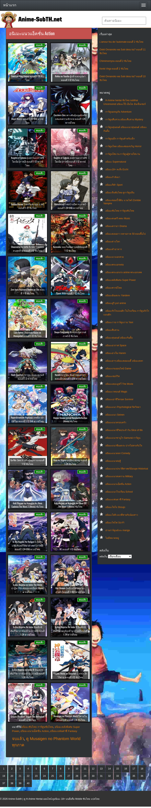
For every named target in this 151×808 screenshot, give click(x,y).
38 (12, 783)
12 (93, 768)
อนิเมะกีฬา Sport (113, 184)
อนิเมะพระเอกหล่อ (114, 264)
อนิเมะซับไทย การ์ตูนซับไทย (119, 210)
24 (44, 776)
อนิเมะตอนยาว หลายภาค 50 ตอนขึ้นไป (125, 233)
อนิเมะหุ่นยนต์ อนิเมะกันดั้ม (119, 337)
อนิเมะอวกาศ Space (115, 345)
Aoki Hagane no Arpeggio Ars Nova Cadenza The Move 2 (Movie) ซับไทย (27, 504)
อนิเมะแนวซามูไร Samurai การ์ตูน (122, 437)
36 (142, 776)
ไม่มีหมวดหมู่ (112, 538)
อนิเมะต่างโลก (112, 241)
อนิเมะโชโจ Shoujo (115, 507)
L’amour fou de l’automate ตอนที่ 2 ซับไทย (121, 41)
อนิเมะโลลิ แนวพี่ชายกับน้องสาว (121, 515)
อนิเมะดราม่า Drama (116, 226)
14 (109, 768)
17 (134, 768)
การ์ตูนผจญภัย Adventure (118, 111)
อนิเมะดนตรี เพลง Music (117, 218)
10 (77, 768)
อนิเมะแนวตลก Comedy (117, 453)
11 (85, 768)
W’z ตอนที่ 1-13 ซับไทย (70, 549)
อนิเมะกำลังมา (112, 177)
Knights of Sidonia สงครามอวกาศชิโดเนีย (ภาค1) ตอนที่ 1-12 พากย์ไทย (70, 161)
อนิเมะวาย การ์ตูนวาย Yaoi (119, 322)
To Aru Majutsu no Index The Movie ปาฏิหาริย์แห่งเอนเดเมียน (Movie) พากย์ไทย (27, 588)
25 (52, 776)
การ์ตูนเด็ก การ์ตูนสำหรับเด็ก (120, 138)
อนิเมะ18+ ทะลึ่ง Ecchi (116, 169)
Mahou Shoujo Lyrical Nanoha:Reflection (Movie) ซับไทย (70, 419)
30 (93, 776)
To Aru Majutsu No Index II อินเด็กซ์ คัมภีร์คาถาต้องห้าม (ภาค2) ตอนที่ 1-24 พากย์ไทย (70, 630)
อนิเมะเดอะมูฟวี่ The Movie (119, 384)
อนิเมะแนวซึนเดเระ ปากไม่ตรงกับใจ (123, 445)
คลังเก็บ (103, 556)
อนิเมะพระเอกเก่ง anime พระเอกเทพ (123, 272)
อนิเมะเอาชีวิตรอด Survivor (119, 399)
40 (28, 783)
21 (20, 776)
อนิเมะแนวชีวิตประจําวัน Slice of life (124, 430)
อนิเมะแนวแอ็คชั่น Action (118, 484)
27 (68, 776)
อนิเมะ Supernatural (115, 161)
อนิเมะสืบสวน (112, 330)
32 (109, 776)
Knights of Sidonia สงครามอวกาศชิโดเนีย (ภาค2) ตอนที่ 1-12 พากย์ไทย (27, 161)
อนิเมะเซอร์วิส (112, 376)
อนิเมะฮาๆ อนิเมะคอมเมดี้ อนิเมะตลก (124, 360)
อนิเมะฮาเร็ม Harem (115, 353)
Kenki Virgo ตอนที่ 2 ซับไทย (113, 68)
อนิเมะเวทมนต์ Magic (116, 391)
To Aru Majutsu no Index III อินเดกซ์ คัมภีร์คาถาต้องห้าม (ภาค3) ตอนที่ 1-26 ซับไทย (27, 673)
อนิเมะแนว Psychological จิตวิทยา (123, 407)
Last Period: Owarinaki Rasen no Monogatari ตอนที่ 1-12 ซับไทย (27, 334)
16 (125, 768)
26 (60, 776)
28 (77, 776)
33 (117, 776)
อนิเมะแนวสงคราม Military (119, 476)
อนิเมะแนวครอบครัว (115, 422)
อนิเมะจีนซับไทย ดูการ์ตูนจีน (119, 192)
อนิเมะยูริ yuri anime (115, 303)
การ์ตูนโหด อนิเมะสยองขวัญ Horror (123, 146)
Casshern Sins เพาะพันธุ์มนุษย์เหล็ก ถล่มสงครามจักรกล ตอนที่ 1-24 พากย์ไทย (70, 118)
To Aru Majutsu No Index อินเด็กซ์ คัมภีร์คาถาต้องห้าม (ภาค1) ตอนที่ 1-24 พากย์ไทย (27, 630)
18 (142, 768)
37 (3, 783)
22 (28, 776)
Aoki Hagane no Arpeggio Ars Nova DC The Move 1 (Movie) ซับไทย (70, 504)
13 (101, 768)
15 (117, 768)
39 (20, 783)
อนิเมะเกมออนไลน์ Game (118, 368)
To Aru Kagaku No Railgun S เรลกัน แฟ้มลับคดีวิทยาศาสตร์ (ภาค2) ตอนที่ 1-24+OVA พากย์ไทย (27, 545)
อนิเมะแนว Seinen (114, 414)
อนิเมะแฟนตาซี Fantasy (117, 499)
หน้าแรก (9, 5)
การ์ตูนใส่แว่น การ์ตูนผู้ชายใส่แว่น (122, 154)
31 (101, 776)
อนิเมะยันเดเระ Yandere (117, 295)
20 (12, 776)
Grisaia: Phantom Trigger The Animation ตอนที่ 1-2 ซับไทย (27, 718)
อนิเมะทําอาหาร (113, 249)
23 (36, 776)
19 (3, 776)
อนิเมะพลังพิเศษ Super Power (120, 280)
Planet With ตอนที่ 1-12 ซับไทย (70, 293)
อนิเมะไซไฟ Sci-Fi (114, 522)
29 (85, 776)
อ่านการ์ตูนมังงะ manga (117, 530)
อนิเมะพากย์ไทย (113, 287)
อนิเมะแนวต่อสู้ (113, 461)
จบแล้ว (18, 739)
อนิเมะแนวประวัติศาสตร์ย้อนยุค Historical (126, 468)
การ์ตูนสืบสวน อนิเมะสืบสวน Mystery (124, 119)
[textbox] (124, 21)
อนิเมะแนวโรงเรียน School (119, 491)
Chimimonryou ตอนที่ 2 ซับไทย (115, 61)
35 (134, 776)
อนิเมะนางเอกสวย (114, 257)
